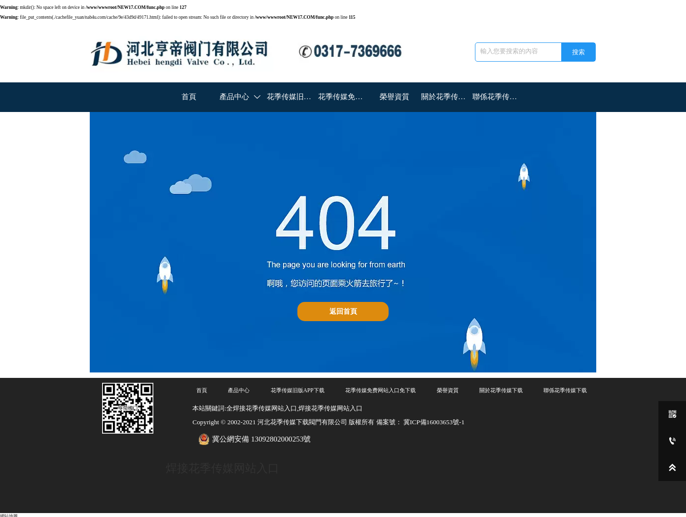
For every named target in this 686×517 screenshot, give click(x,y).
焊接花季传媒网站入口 (222, 466)
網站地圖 (9, 513)
